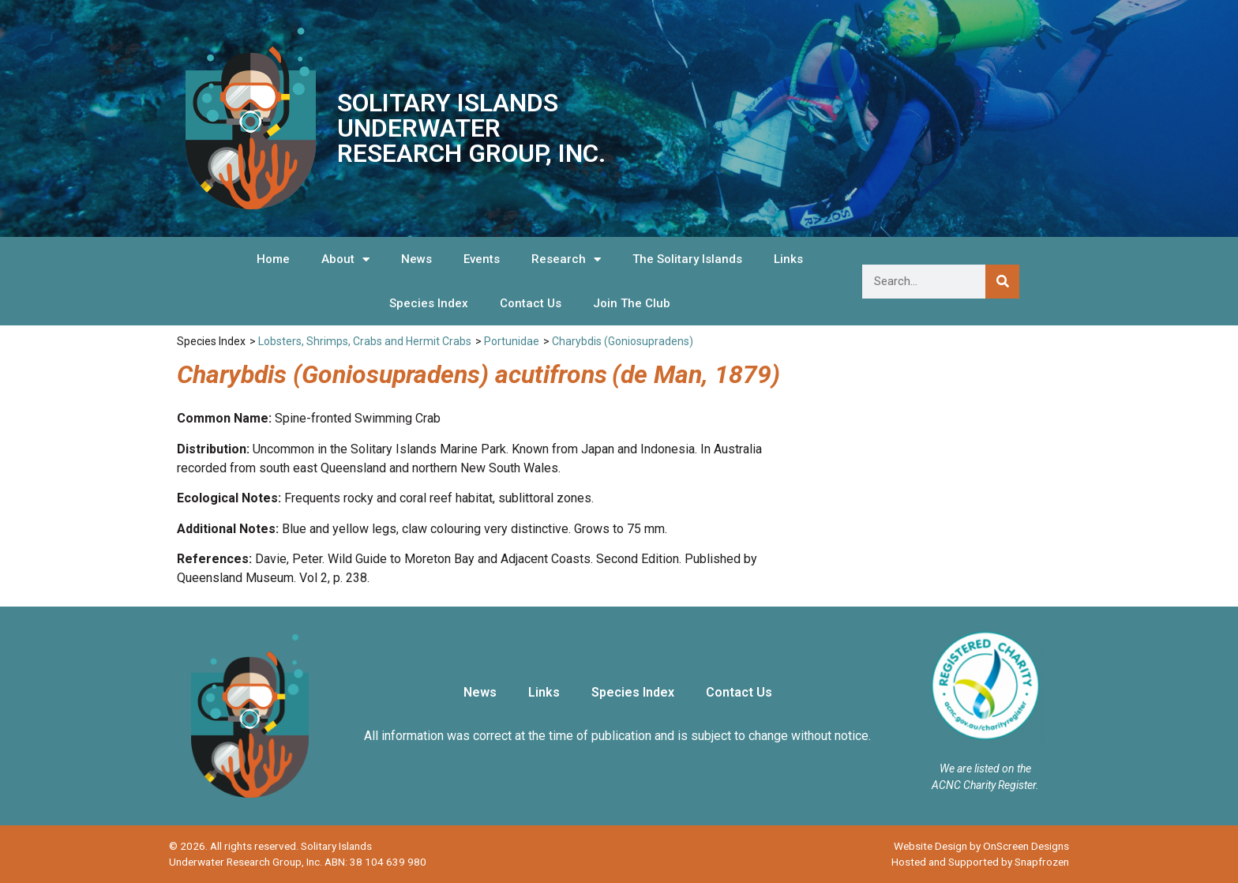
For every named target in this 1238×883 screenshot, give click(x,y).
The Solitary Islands (687, 259)
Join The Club (631, 303)
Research (566, 259)
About (345, 259)
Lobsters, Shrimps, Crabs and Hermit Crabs (364, 341)
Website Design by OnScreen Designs (981, 846)
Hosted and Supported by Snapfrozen (980, 861)
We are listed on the (985, 768)
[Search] (1002, 282)
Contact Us (530, 303)
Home (273, 259)
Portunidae (511, 341)
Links (788, 259)
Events (481, 259)
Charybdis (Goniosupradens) (622, 341)
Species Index (428, 303)
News (416, 259)
